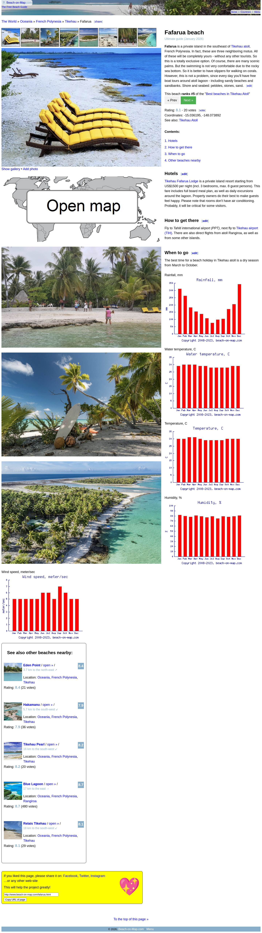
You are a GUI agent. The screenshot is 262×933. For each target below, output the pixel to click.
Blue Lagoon (33, 784)
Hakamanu (31, 705)
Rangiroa (30, 801)
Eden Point (31, 665)
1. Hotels (170, 141)
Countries (246, 12)
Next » (188, 100)
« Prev (172, 100)
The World (9, 21)
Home (234, 12)
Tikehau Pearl (34, 744)
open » (48, 665)
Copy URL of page (15, 899)
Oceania (26, 21)
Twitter (84, 876)
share (98, 21)
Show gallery (10, 169)
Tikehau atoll (240, 46)
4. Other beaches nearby (182, 160)
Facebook (70, 876)
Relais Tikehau (34, 823)
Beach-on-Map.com (131, 929)
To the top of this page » (131, 919)
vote (202, 110)
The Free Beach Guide (14, 6)
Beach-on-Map (15, 2)
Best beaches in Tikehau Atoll (227, 94)
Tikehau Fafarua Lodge (181, 181)
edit (249, 85)
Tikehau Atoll (188, 120)
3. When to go (174, 154)
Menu (257, 12)
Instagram (98, 876)
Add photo (30, 169)
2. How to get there (178, 147)
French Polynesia (48, 21)
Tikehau (70, 21)
